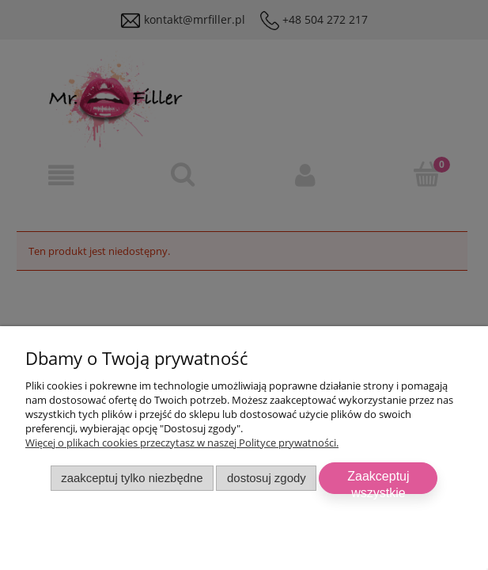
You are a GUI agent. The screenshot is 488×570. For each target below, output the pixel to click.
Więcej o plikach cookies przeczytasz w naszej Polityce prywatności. (182, 442)
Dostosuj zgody (266, 477)
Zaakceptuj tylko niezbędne (131, 477)
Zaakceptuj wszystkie (378, 481)
